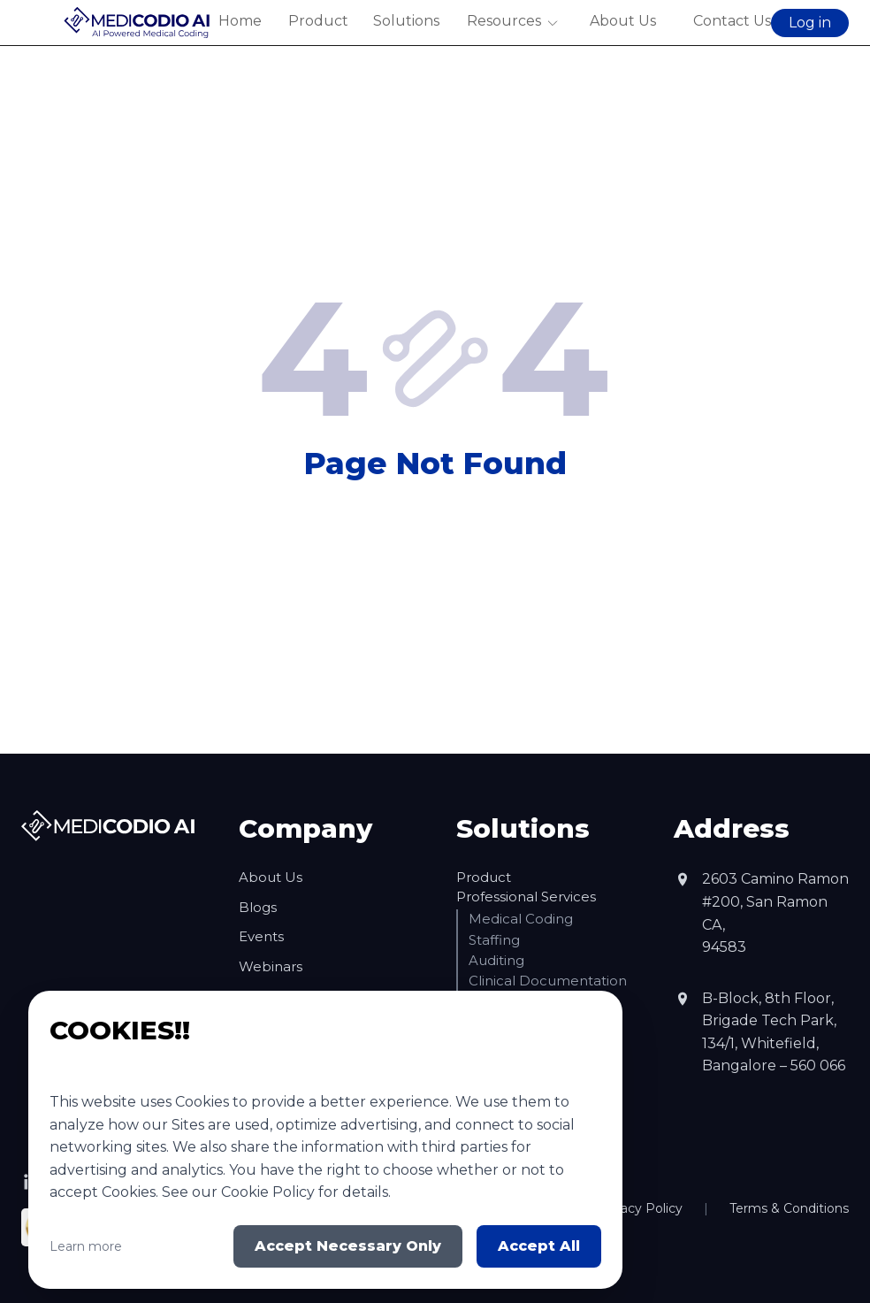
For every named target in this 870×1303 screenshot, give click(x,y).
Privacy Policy (640, 1208)
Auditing (496, 960)
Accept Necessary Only (348, 1246)
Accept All (539, 1246)
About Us (623, 20)
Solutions (406, 20)
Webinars (270, 966)
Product (317, 20)
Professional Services (526, 896)
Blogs (258, 907)
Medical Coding (521, 918)
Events (261, 936)
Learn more (86, 1246)
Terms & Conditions (789, 1208)
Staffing (494, 939)
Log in (810, 22)
